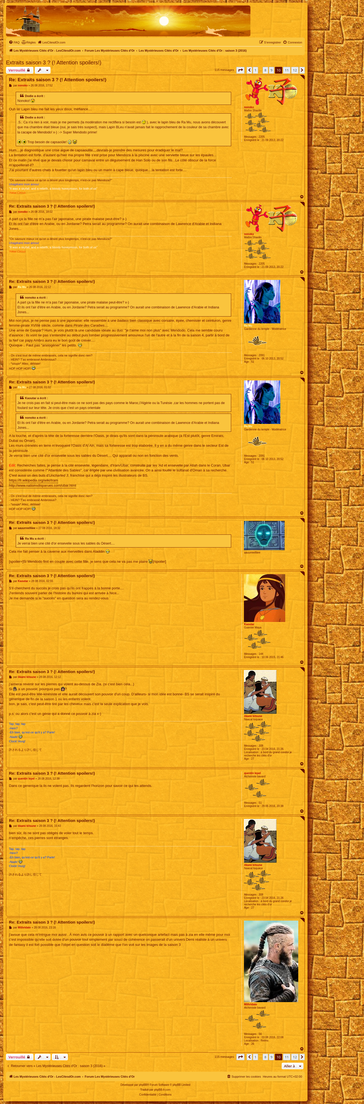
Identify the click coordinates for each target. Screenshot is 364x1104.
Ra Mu (248, 325)
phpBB (143, 1084)
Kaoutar (249, 624)
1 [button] (255, 70)
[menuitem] (14, 42)
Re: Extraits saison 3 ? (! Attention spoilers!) (57, 79)
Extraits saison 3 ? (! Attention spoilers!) (53, 62)
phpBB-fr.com (162, 1089)
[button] (240, 70)
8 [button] (265, 70)
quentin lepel (252, 773)
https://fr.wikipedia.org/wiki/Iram (33, 480)
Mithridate (250, 1004)
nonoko (249, 107)
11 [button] (287, 70)
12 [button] (295, 70)
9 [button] (271, 70)
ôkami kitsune (253, 716)
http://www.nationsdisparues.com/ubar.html (42, 485)
